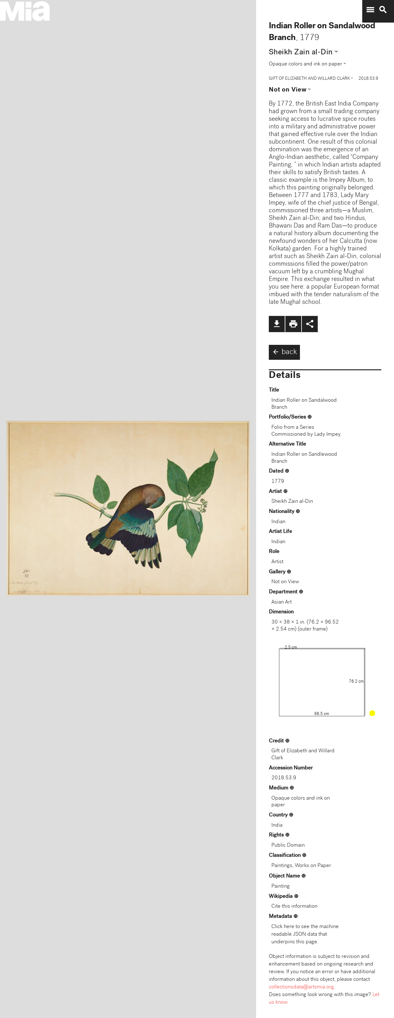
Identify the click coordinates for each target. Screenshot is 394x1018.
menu (370, 10)
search (383, 10)
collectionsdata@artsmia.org (301, 987)
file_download (277, 324)
